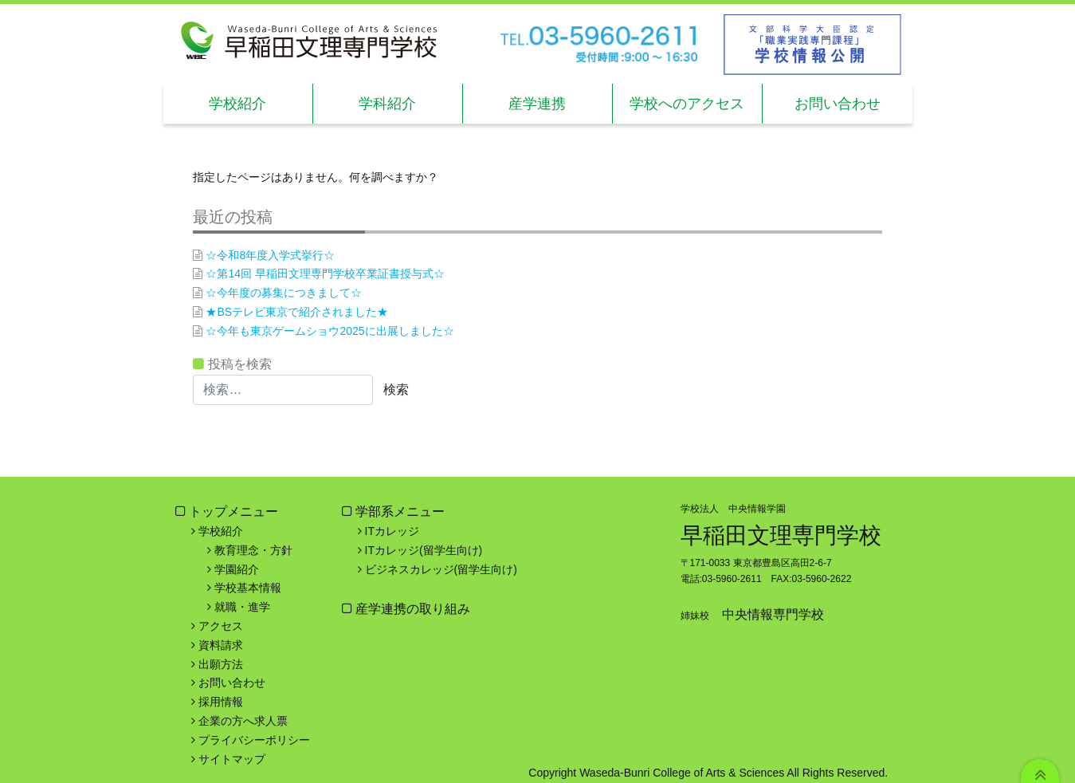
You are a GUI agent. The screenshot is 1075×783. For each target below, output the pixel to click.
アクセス (220, 626)
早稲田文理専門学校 (781, 535)
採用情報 (220, 701)
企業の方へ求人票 (243, 720)
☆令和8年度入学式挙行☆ (270, 255)
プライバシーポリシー (254, 740)
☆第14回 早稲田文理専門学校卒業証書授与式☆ (325, 273)
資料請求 (220, 645)
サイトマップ (231, 759)
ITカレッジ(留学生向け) (424, 550)
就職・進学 (242, 606)
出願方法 (220, 664)
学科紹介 (387, 104)
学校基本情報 (247, 587)
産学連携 (537, 104)
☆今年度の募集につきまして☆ (284, 292)
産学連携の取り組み (411, 609)
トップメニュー (233, 511)
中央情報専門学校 (773, 614)
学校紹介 (237, 104)
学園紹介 (236, 569)
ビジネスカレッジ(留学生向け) (441, 569)
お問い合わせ (837, 104)
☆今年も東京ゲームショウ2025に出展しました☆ (329, 331)
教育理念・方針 (253, 550)
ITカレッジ (392, 531)
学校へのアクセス (687, 104)
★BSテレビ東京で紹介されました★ (297, 311)
